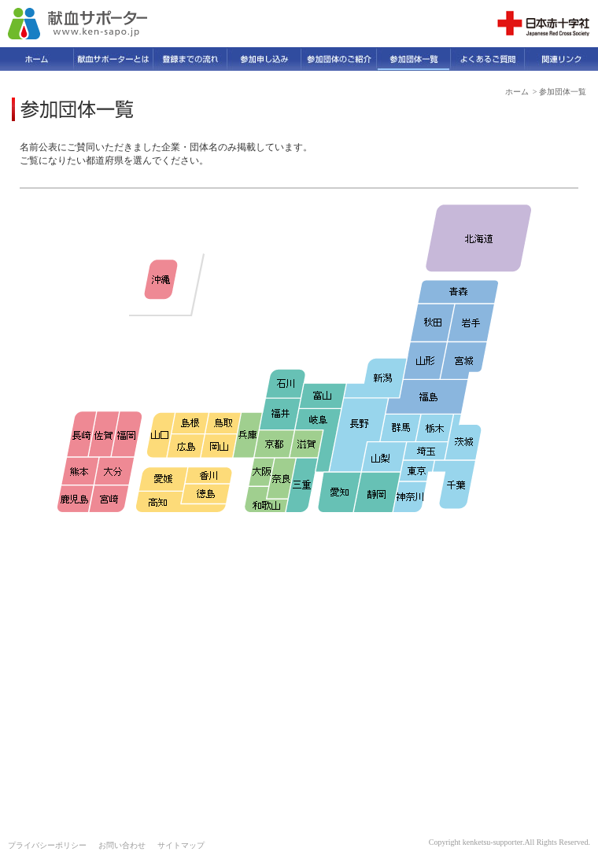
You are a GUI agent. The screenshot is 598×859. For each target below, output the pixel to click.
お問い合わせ (122, 845)
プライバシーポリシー (47, 845)
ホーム (517, 91)
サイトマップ (181, 845)
